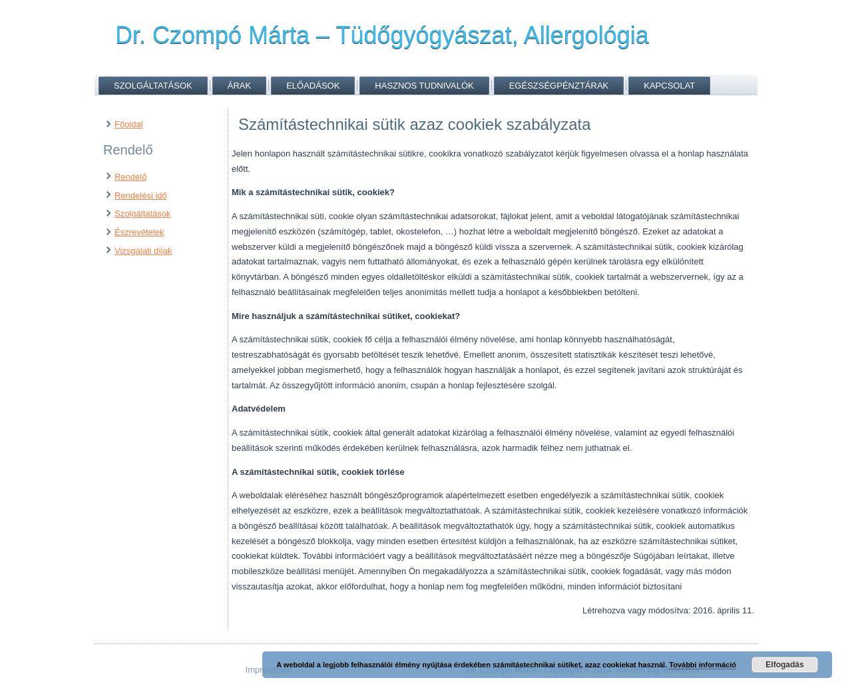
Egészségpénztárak (559, 86)
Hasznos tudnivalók (424, 86)
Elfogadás (784, 664)
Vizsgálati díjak (143, 251)
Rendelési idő (140, 195)
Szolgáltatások (153, 86)
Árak (239, 86)
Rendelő (130, 177)
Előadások (312, 86)
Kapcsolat (669, 86)
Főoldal (128, 124)
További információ (702, 665)
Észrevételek (139, 232)
